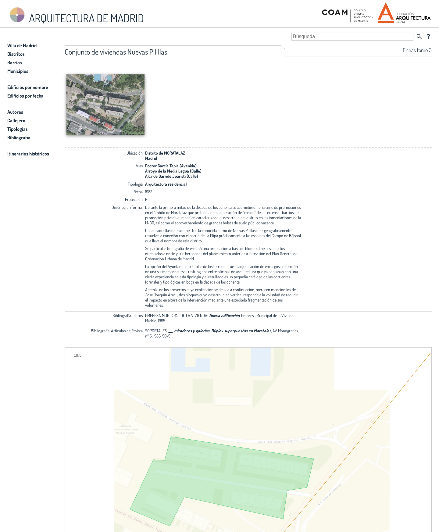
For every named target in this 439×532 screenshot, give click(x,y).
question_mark (428, 37)
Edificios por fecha (25, 96)
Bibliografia (18, 137)
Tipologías (17, 129)
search (419, 37)
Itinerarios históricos (28, 154)
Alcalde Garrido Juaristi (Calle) (171, 176)
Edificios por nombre (27, 87)
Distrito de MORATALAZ (165, 152)
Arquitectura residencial (166, 184)
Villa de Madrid (22, 45)
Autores (15, 112)
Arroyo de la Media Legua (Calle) (173, 170)
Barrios (14, 62)
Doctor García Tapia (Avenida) (171, 165)
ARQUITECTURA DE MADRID (75, 15)
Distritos (16, 54)
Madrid (151, 158)
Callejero (16, 120)
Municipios (17, 71)
